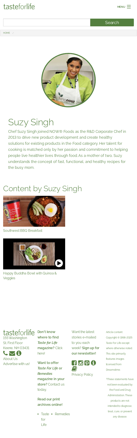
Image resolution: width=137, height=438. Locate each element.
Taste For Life (113, 343)
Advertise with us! (16, 364)
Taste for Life (45, 419)
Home (6, 33)
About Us (10, 359)
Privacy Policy (82, 375)
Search (112, 22)
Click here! (50, 342)
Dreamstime (113, 369)
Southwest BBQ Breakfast (22, 231)
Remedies (62, 414)
